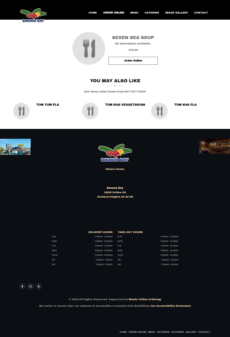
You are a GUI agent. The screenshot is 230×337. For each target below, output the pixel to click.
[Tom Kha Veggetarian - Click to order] (91, 111)
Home (93, 12)
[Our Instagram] (30, 286)
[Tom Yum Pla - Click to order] (22, 111)
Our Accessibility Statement (170, 306)
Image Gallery (176, 12)
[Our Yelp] (38, 286)
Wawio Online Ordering (145, 299)
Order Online (113, 12)
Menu (134, 12)
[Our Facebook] (22, 286)
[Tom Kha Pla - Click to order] (160, 111)
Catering (152, 12)
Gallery (190, 332)
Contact (201, 12)
